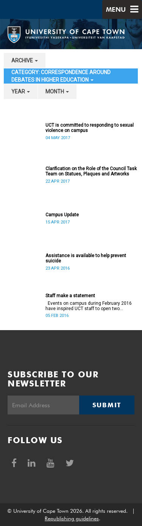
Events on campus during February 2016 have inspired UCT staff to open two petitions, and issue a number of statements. (88, 306)
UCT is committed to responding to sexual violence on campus (89, 128)
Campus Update (62, 214)
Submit (106, 405)
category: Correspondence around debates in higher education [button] (61, 76)
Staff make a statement (70, 295)
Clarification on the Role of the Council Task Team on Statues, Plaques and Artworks (91, 171)
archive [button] (24, 60)
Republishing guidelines (72, 518)
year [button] (20, 91)
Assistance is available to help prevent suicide (85, 258)
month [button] (57, 91)
